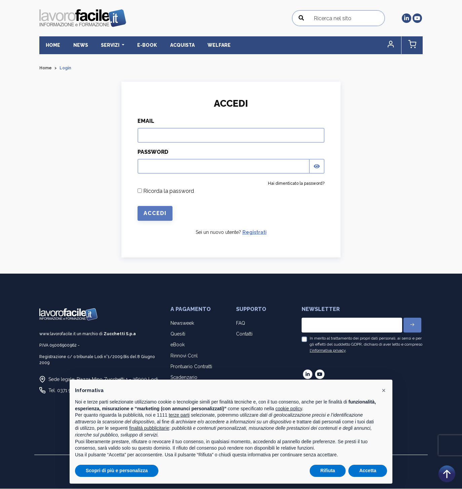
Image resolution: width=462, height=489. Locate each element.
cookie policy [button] (288, 408)
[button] (394, 45)
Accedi (155, 213)
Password (153, 152)
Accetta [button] (367, 470)
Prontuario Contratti (191, 366)
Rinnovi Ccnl (184, 355)
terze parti (179, 415)
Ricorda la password (166, 191)
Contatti (244, 334)
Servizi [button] (105, 45)
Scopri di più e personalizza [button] (117, 470)
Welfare (207, 45)
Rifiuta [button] (327, 470)
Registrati (254, 232)
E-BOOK (140, 45)
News (77, 45)
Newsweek (182, 323)
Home (52, 45)
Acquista (172, 45)
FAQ (240, 323)
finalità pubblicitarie (149, 428)
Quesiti (177, 334)
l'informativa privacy (328, 350)
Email (146, 121)
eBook (177, 345)
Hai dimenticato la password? (296, 183)
